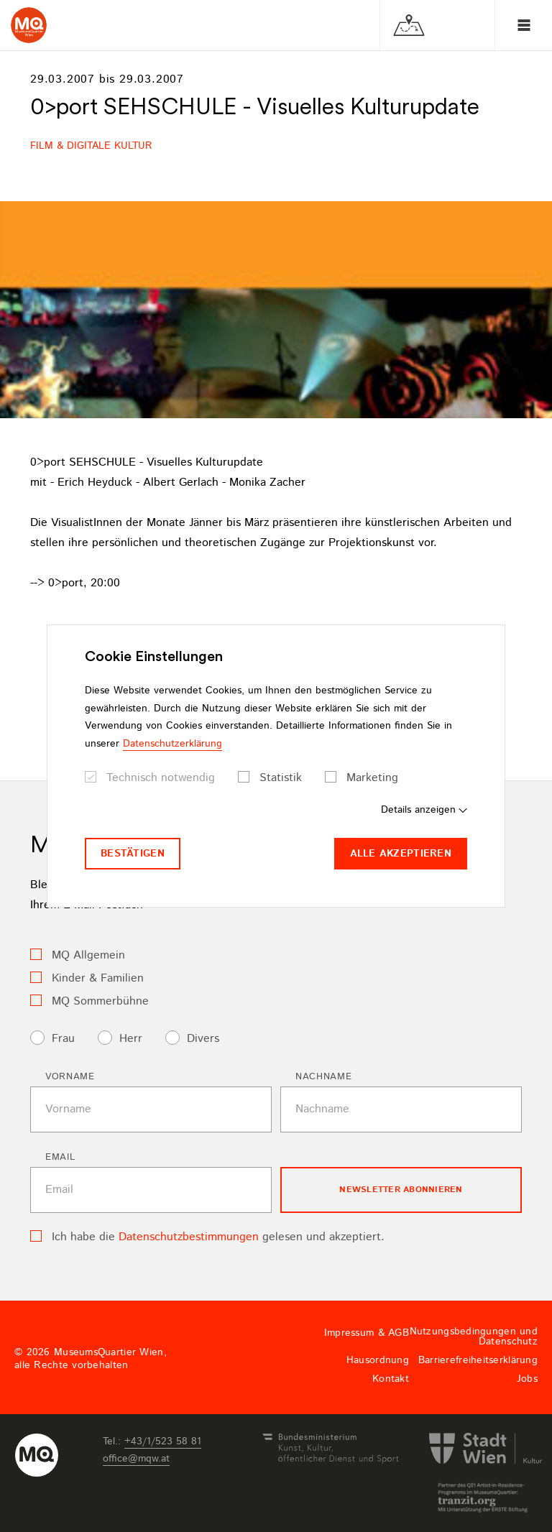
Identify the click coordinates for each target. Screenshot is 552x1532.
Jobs (527, 1379)
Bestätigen (133, 853)
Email (60, 1157)
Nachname (323, 1077)
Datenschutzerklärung (172, 744)
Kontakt (390, 1379)
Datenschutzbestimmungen (189, 1237)
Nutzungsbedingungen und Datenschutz (474, 1336)
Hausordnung (377, 1360)
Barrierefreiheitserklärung (478, 1360)
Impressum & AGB (366, 1333)
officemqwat (136, 1459)
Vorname (70, 1077)
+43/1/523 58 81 (162, 1441)
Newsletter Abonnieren (400, 1189)
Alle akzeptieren (400, 853)
